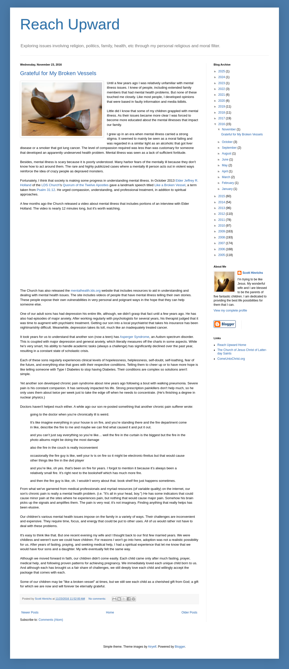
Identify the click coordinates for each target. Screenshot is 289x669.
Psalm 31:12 (46, 190)
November (229, 129)
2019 (222, 106)
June (225, 159)
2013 (222, 208)
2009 (222, 231)
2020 (222, 100)
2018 (222, 112)
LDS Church (50, 185)
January (227, 189)
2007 (222, 243)
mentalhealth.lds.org (86, 290)
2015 (222, 196)
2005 (222, 255)
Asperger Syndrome (134, 337)
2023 (222, 83)
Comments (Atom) (50, 620)
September (229, 147)
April (225, 171)
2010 (222, 225)
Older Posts (189, 612)
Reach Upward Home (231, 345)
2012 (222, 214)
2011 (222, 220)
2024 (222, 77)
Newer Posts (29, 612)
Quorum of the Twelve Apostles (86, 185)
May (225, 165)
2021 (222, 94)
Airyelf (152, 646)
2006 (222, 249)
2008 (222, 237)
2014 (222, 202)
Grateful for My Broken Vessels (58, 73)
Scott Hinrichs (253, 273)
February (228, 183)
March (226, 177)
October (227, 142)
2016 (222, 124)
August (227, 153)
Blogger (180, 646)
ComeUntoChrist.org (231, 359)
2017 (222, 118)
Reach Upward (70, 24)
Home (110, 612)
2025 (222, 71)
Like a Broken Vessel (170, 185)
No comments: (97, 598)
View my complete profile (230, 310)
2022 (222, 89)
